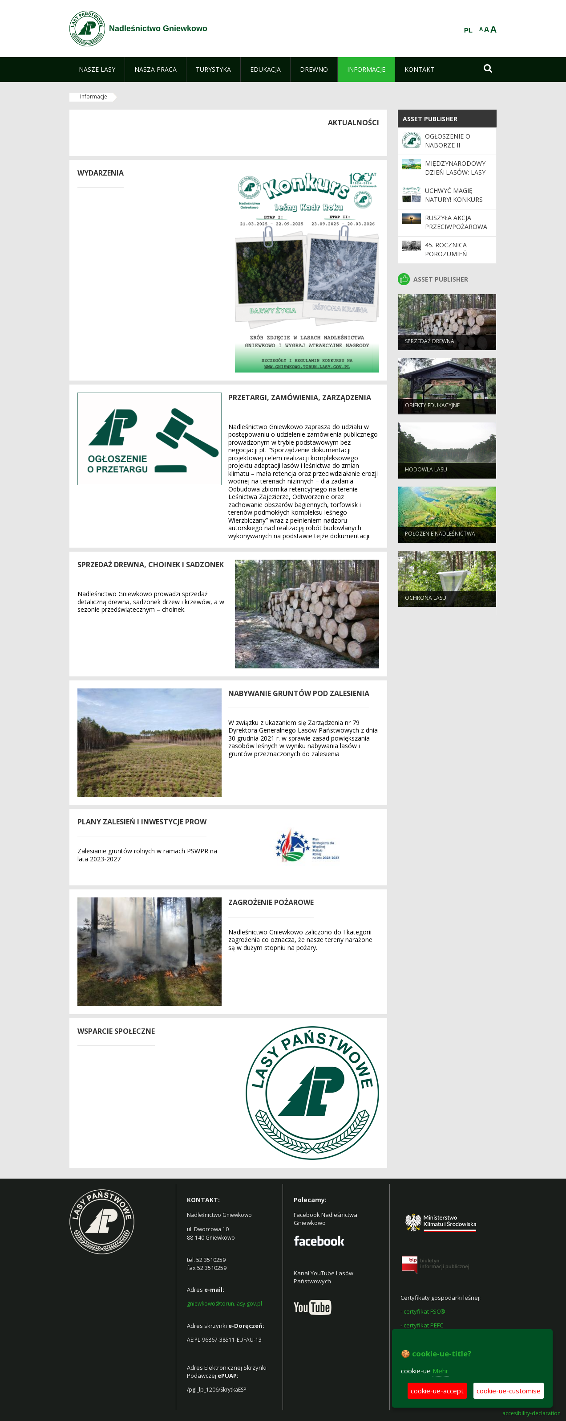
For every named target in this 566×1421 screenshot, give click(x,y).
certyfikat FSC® (424, 1311)
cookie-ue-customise (509, 1390)
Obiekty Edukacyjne (432, 409)
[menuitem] (97, 69)
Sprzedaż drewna (429, 344)
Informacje (93, 96)
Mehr (441, 1370)
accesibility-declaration (531, 1413)
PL (468, 30)
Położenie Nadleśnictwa (440, 537)
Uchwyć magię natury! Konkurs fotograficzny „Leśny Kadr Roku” (456, 204)
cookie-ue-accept (437, 1390)
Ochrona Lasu (425, 601)
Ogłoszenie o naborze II (447, 140)
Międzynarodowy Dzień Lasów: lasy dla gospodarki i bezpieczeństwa (455, 177)
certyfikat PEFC (423, 1325)
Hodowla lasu (426, 473)
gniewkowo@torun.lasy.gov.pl (224, 1303)
